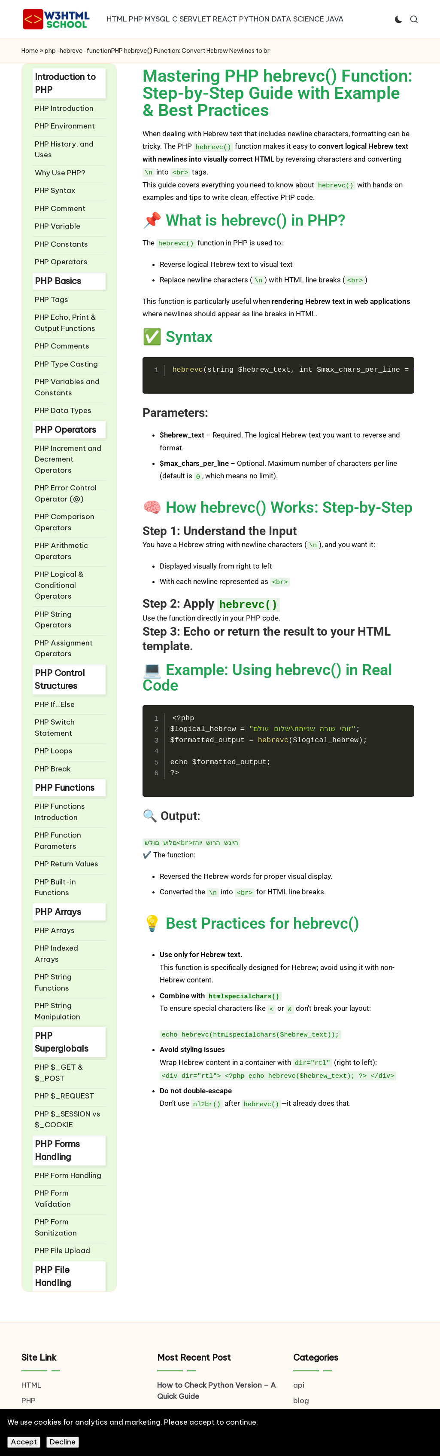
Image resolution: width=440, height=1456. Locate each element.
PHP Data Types (63, 410)
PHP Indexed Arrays (56, 953)
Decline (63, 1442)
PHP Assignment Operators (64, 648)
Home (29, 51)
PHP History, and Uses (64, 149)
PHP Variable (57, 226)
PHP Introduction (64, 108)
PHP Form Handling (68, 1175)
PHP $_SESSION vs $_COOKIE (67, 1119)
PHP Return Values (66, 864)
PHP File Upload (62, 1250)
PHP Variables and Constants (67, 387)
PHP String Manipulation (57, 1011)
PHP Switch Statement (55, 727)
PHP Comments (62, 346)
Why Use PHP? (60, 172)
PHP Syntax (55, 190)
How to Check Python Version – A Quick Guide (216, 1390)
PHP (28, 1400)
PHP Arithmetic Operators (61, 551)
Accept (24, 1442)
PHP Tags (51, 299)
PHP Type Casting (66, 364)
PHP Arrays (55, 930)
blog (301, 1400)
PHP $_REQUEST (64, 1096)
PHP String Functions (53, 982)
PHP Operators (61, 261)
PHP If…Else (55, 704)
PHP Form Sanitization (56, 1227)
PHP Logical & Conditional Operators (59, 585)
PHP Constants (61, 244)
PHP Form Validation (53, 1198)
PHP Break (53, 769)
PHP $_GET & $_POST (59, 1072)
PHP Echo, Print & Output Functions (65, 322)
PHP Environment (65, 126)
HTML (31, 1385)
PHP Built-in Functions (55, 887)
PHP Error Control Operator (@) (66, 493)
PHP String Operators (53, 619)
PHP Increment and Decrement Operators (68, 459)
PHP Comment (60, 208)
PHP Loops (54, 751)
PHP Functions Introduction (60, 811)
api (298, 1385)
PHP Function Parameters (58, 840)
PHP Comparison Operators (64, 522)
